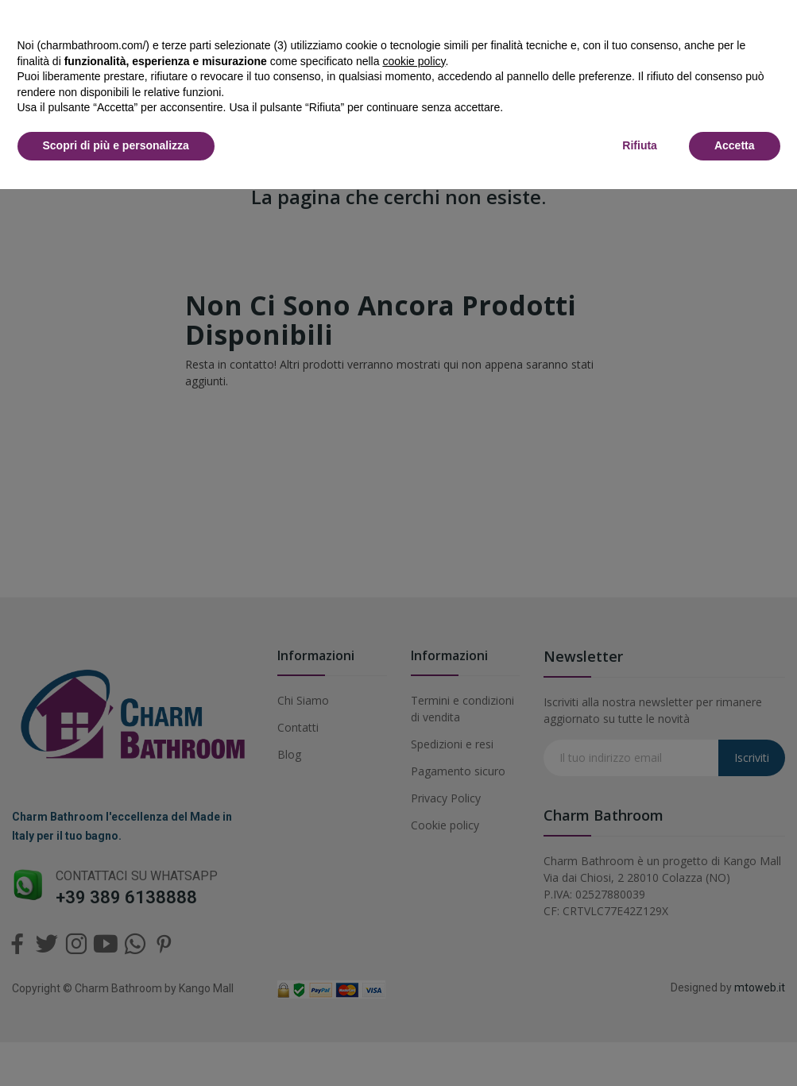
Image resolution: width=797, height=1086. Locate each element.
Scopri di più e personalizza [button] (116, 145)
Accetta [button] (734, 145)
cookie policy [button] (413, 61)
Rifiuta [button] (639, 145)
